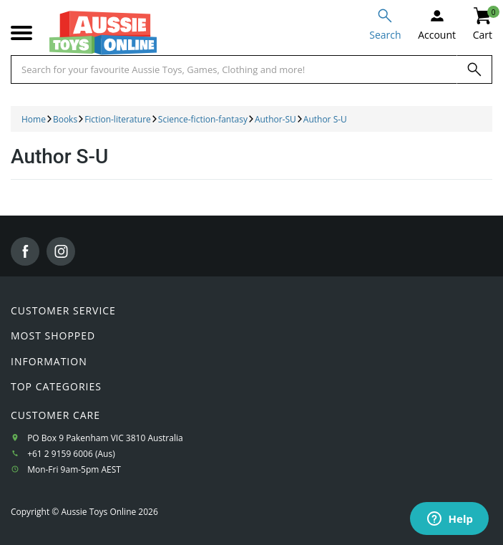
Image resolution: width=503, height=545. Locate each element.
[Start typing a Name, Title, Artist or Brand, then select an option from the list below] (234, 69)
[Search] (474, 69)
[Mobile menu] (21, 33)
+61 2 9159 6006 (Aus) (71, 454)
